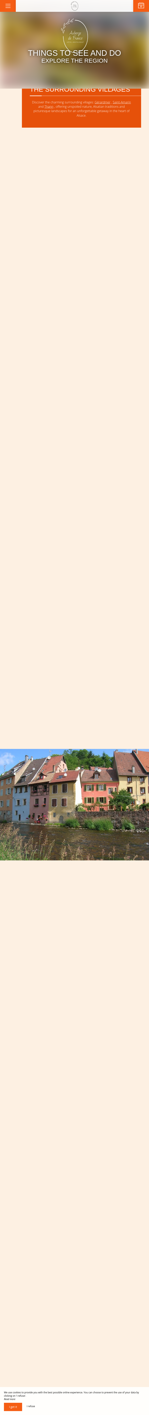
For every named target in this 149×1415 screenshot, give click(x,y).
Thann (48, 106)
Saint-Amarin (122, 102)
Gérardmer (102, 102)
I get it (13, 1407)
